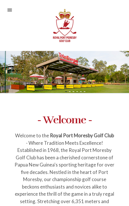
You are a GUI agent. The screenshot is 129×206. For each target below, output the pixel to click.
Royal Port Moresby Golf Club (64, 25)
